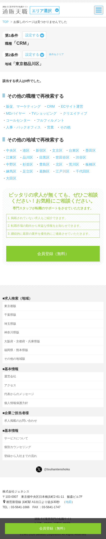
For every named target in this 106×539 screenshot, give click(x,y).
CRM (51, 106)
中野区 (11, 164)
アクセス (10, 385)
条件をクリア (56, 54)
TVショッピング (44, 113)
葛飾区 (44, 171)
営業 (50, 127)
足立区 (28, 171)
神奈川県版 (11, 332)
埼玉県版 (10, 323)
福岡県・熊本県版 (16, 350)
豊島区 (44, 164)
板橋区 (90, 164)
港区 (26, 150)
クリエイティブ (75, 113)
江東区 (11, 157)
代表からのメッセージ (19, 394)
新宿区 (41, 150)
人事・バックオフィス (23, 127)
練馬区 (11, 171)
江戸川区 (63, 171)
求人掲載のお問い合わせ (20, 420)
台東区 (74, 150)
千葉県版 (10, 314)
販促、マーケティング (23, 106)
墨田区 (90, 150)
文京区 (57, 150)
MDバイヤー (15, 113)
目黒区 (44, 157)
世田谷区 (63, 157)
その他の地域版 (14, 358)
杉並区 (28, 164)
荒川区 (74, 164)
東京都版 (10, 306)
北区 (59, 164)
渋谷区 (81, 157)
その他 (65, 127)
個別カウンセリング (17, 447)
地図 (68, 502)
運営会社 (10, 376)
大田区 (11, 178)
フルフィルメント (50, 120)
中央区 (11, 150)
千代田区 (83, 171)
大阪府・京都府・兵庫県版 (22, 341)
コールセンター (18, 120)
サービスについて (16, 438)
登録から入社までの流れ (20, 456)
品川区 (28, 157)
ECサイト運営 (72, 106)
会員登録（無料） (53, 254)
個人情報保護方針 (16, 403)
